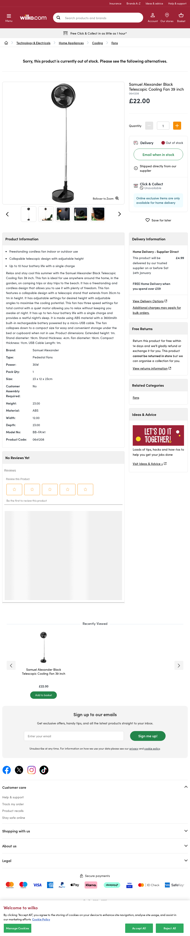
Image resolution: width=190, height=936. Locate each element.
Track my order (13, 804)
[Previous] (7, 214)
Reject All (170, 928)
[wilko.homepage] (6, 43)
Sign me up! (147, 735)
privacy (133, 748)
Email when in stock (158, 154)
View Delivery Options (148, 301)
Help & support (177, 3)
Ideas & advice (154, 3)
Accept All (139, 928)
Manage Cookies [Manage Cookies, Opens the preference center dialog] (17, 928)
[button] (177, 126)
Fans (136, 397)
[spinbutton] (163, 126)
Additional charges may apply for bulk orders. (157, 310)
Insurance (115, 3)
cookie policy (152, 748)
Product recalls (13, 810)
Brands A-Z (134, 3)
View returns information (150, 368)
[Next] (120, 214)
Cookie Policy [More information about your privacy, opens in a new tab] (41, 919)
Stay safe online (13, 817)
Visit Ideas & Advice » (148, 463)
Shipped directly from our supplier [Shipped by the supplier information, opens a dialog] (158, 168)
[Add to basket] (43, 695)
